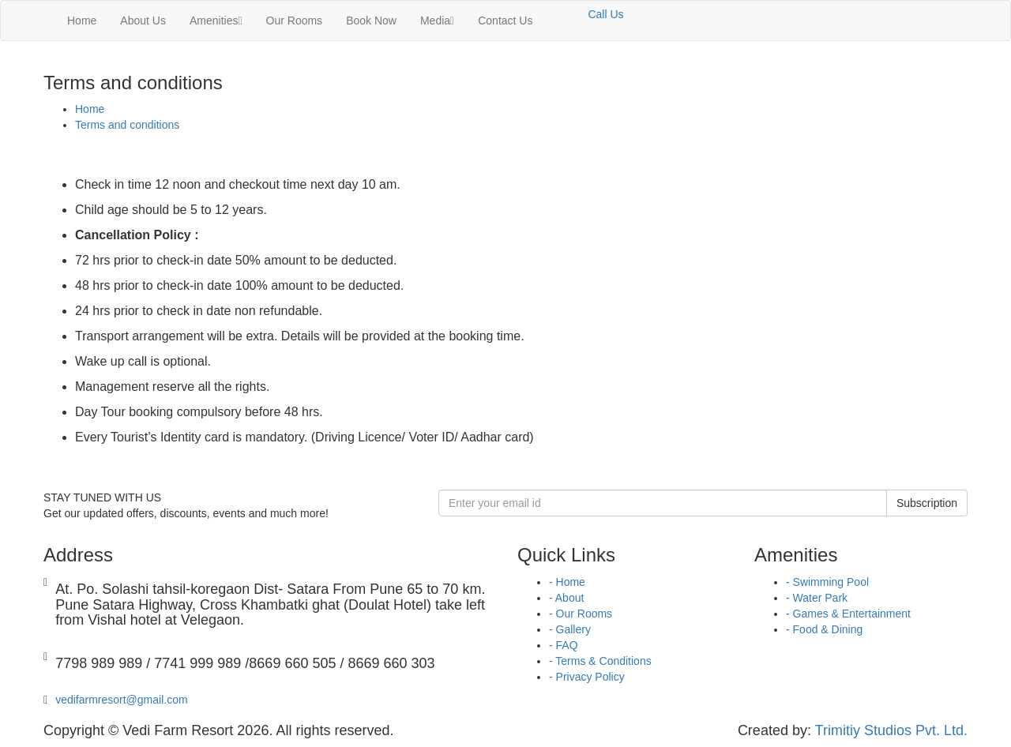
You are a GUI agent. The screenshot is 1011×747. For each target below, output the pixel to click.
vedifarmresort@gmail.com (121, 699)
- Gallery (570, 629)
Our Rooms (294, 20)
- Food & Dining (824, 629)
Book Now (371, 20)
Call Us (605, 14)
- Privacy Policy (587, 676)
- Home (567, 582)
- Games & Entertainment (848, 613)
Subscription (926, 503)
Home (81, 20)
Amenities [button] (216, 20)
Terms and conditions (127, 124)
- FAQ (563, 645)
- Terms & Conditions (600, 661)
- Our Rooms (580, 613)
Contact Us (505, 20)
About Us (143, 20)
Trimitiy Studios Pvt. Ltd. (891, 730)
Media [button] (437, 20)
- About (566, 597)
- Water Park (817, 597)
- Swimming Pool (827, 582)
